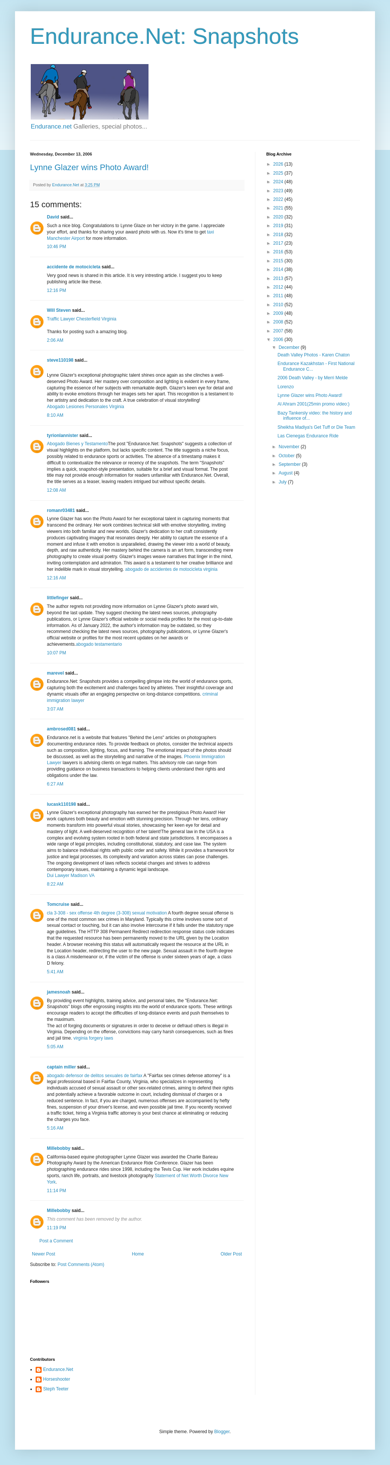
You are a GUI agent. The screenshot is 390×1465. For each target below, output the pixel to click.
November (290, 446)
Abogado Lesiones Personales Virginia (85, 406)
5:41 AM (55, 971)
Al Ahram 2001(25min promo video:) (314, 404)
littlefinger (58, 597)
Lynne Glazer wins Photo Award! (89, 167)
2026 (279, 164)
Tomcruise (58, 904)
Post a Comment (56, 1241)
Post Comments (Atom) (80, 1264)
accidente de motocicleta (73, 266)
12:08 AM (56, 490)
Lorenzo (286, 386)
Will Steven (59, 310)
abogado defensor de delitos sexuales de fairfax (94, 1075)
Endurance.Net (58, 1369)
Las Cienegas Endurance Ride (308, 435)
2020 (279, 217)
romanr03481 (61, 510)
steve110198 (60, 360)
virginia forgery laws (92, 1038)
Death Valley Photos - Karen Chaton (314, 355)
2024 (279, 181)
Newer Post (43, 1254)
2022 (279, 199)
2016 (279, 251)
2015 (279, 260)
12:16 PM (56, 290)
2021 (279, 208)
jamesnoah (58, 992)
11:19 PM (56, 1227)
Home (138, 1254)
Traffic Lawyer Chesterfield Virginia (81, 319)
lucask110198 (61, 804)
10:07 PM (56, 652)
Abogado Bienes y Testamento (77, 443)
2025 (279, 173)
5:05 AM (55, 1046)
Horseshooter (56, 1379)
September (290, 464)
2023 (279, 190)
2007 (279, 331)
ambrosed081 (61, 729)
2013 (279, 278)
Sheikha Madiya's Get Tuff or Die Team (316, 427)
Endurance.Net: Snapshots (164, 36)
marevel (55, 673)
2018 (279, 234)
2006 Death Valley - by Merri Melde (313, 377)
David (53, 217)
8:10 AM (55, 415)
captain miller (61, 1067)
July (283, 482)
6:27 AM (55, 784)
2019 (279, 225)
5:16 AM (55, 1128)
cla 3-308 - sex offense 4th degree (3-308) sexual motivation (107, 913)
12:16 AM (56, 578)
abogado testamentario (99, 644)
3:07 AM (55, 709)
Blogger (222, 1431)
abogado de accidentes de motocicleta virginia (171, 569)
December (290, 347)
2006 (279, 339)
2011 (279, 295)
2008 (279, 322)
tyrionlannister (62, 435)
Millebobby (58, 1148)
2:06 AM (55, 340)
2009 (279, 313)
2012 (279, 287)
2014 (279, 269)
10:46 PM (56, 246)
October (287, 455)
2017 (279, 243)
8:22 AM (55, 884)
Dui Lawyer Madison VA (70, 875)
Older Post (231, 1254)
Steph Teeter (56, 1389)
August (286, 473)
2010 (279, 304)
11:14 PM (56, 1190)
